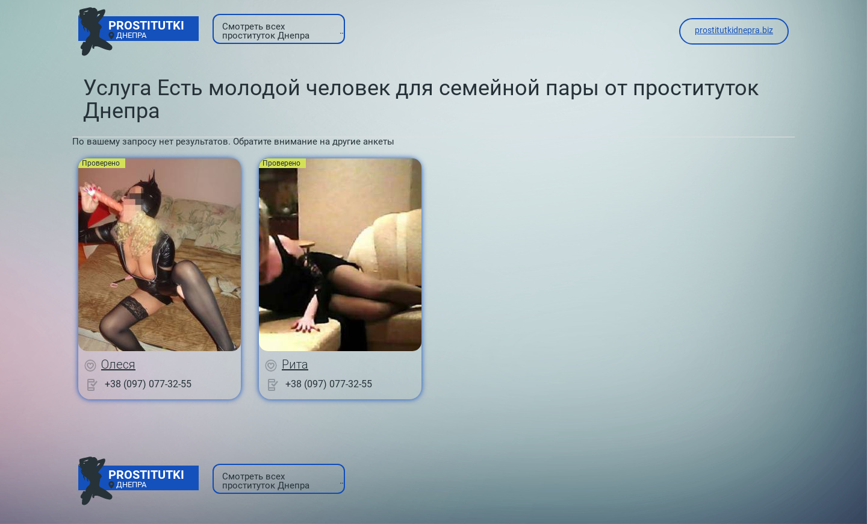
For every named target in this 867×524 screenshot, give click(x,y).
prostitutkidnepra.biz (734, 30)
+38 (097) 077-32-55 (148, 384)
